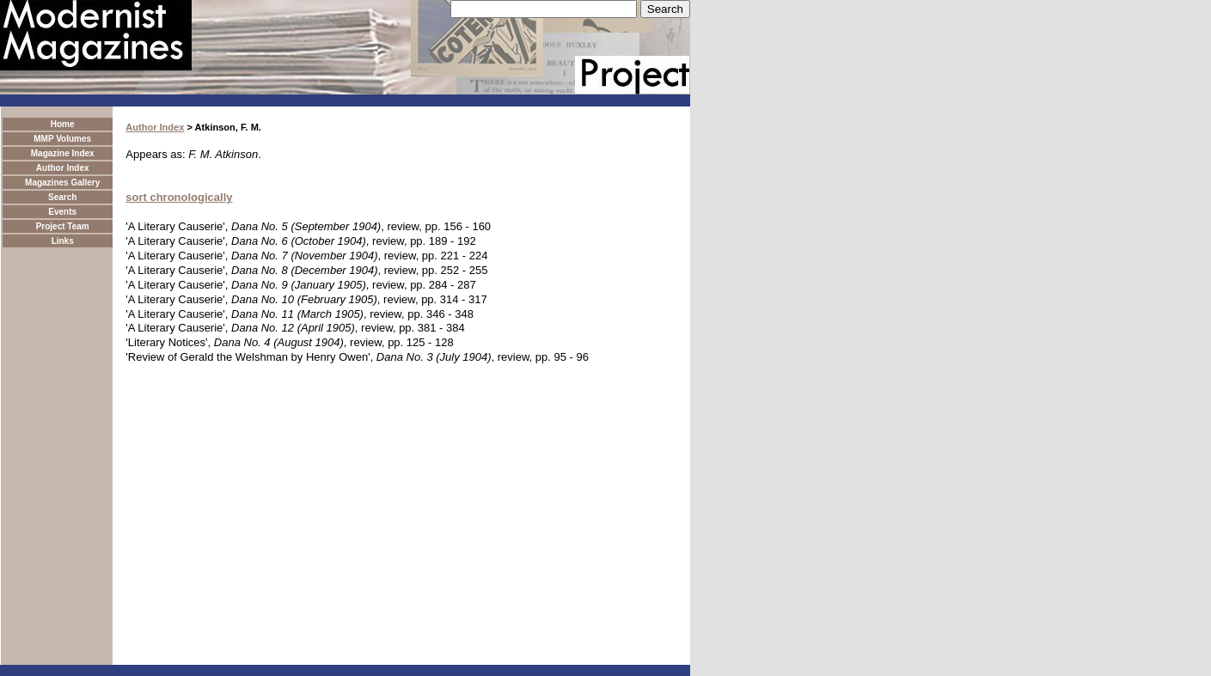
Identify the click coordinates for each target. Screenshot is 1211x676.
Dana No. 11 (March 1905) (297, 314)
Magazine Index (63, 153)
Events (62, 211)
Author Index (62, 168)
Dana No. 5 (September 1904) (306, 226)
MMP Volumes (62, 138)
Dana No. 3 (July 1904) (434, 356)
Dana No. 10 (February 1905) (304, 299)
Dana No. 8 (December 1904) (304, 270)
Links (63, 241)
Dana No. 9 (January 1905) (298, 284)
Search (62, 197)
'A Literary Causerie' (175, 226)
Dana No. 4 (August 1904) (279, 342)
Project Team (62, 226)
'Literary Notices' (166, 342)
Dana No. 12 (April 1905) (293, 327)
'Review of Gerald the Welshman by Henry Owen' (247, 356)
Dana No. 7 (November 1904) (304, 255)
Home (63, 124)
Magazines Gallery (62, 182)
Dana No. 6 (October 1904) (298, 240)
